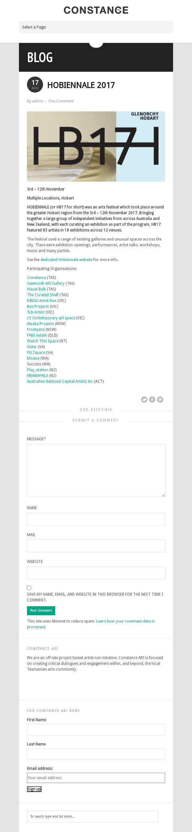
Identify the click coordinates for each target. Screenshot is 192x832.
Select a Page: (34, 27)
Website (35, 561)
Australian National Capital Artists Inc (60, 381)
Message (36, 439)
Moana (33, 358)
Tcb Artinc (36, 312)
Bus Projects (38, 306)
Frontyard (36, 329)
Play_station (37, 370)
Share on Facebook (152, 399)
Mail (31, 535)
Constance (36, 277)
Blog (40, 57)
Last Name (36, 744)
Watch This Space (42, 341)
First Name (36, 720)
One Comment (61, 101)
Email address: (40, 768)
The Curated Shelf (42, 295)
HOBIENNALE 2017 (81, 85)
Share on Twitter (144, 399)
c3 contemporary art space (51, 318)
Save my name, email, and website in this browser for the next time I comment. (95, 597)
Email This (160, 399)
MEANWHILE (37, 375)
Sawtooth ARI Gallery (46, 283)
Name (32, 508)
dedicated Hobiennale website (66, 259)
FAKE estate (37, 335)
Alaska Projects (40, 324)
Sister (32, 347)
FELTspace (36, 352)
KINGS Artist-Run (42, 300)
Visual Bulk (36, 289)
